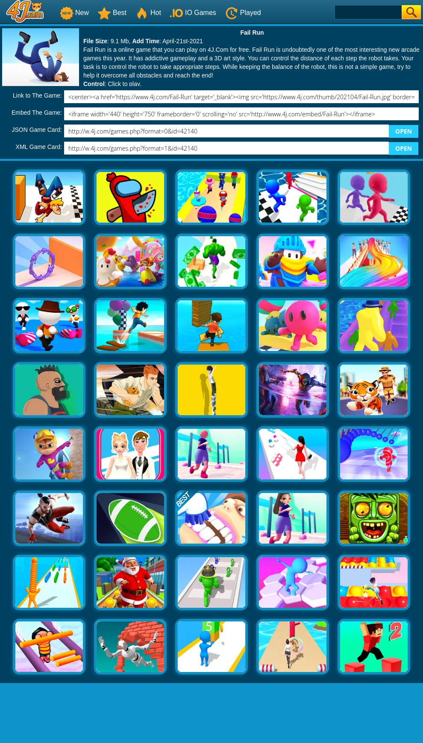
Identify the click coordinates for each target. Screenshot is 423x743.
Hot (148, 12)
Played (243, 12)
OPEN (403, 131)
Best (111, 12)
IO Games (193, 12)
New (74, 12)
